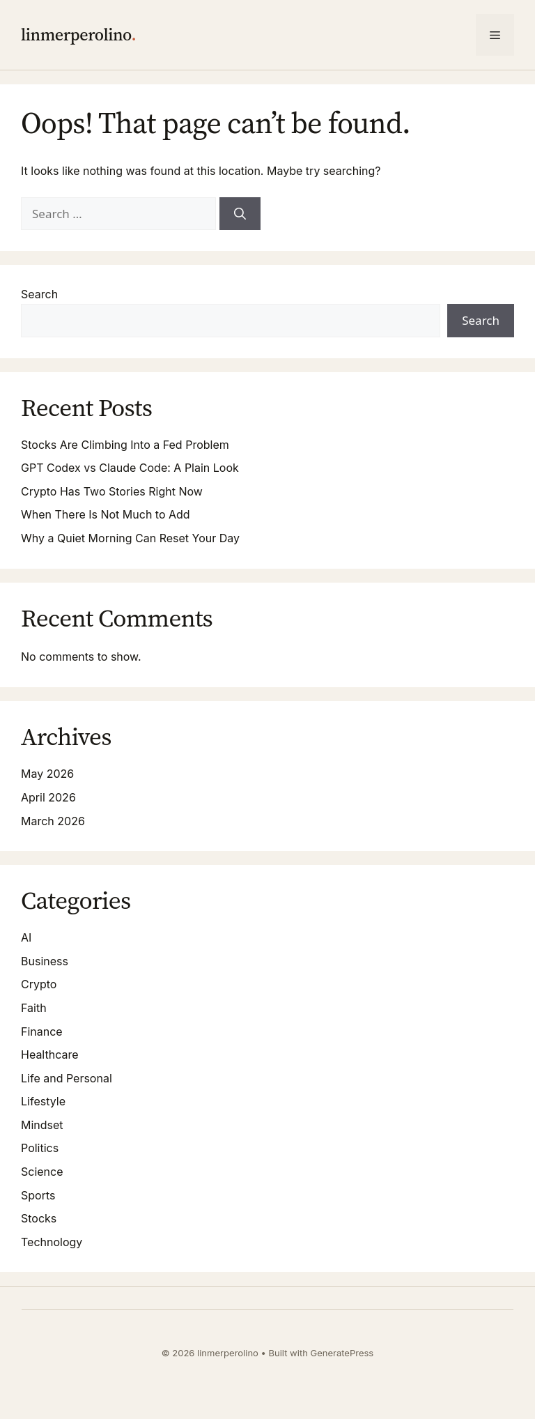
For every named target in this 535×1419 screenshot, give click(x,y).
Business (44, 961)
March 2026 (53, 821)
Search (39, 294)
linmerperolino (76, 34)
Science (42, 1172)
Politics (40, 1148)
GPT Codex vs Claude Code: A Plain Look (130, 468)
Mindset (42, 1125)
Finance (42, 1031)
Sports (38, 1195)
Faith (34, 1008)
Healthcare (50, 1054)
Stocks (38, 1218)
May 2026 (47, 774)
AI (26, 937)
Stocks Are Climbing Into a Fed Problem (125, 445)
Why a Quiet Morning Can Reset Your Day (130, 538)
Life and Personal (66, 1078)
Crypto (38, 984)
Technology (51, 1242)
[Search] (240, 214)
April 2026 (48, 797)
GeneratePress (342, 1352)
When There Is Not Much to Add (105, 514)
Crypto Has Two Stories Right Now (112, 491)
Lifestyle (43, 1101)
